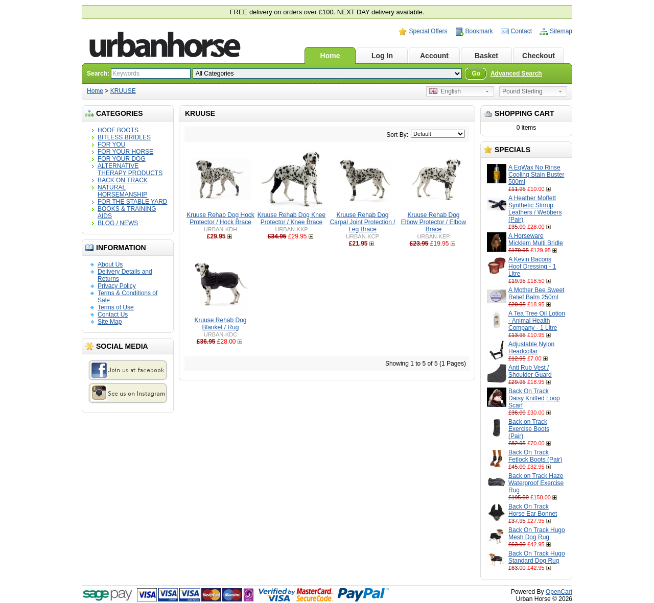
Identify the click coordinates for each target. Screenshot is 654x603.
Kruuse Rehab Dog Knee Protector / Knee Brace (291, 218)
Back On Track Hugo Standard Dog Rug (536, 557)
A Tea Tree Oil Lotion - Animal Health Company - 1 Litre (536, 320)
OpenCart (559, 591)
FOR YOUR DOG (122, 158)
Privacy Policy (117, 286)
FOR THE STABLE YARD (132, 201)
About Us (110, 264)
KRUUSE (123, 90)
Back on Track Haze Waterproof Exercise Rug (536, 483)
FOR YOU (111, 144)
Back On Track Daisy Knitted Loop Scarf (534, 398)
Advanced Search (516, 73)
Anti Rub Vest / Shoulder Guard (530, 371)
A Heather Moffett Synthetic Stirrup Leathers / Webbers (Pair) (535, 209)
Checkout (538, 56)
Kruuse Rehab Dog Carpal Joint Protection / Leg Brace (362, 222)
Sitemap (561, 31)
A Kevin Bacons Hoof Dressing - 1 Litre (532, 266)
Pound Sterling (522, 91)
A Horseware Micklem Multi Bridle (535, 239)
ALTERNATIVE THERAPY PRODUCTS (130, 169)
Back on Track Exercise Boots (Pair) (528, 429)
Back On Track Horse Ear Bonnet (532, 510)
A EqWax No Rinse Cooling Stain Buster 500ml (536, 174)
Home (330, 56)
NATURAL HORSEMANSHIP (122, 191)
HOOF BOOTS (118, 130)
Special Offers (428, 31)
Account (434, 56)
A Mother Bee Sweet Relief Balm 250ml (536, 293)
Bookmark (479, 31)
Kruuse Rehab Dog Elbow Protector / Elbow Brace (433, 222)
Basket (486, 56)
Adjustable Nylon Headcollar (531, 348)
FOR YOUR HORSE (125, 151)
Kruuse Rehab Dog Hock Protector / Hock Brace (220, 218)
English (445, 91)
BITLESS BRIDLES (124, 137)
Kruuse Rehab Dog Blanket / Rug (220, 324)
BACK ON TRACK (123, 180)
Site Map (110, 321)
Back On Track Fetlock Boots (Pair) (535, 456)
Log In (382, 56)
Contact (521, 31)
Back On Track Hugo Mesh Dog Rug (536, 533)
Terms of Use (116, 307)
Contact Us (113, 314)
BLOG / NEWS (118, 223)
